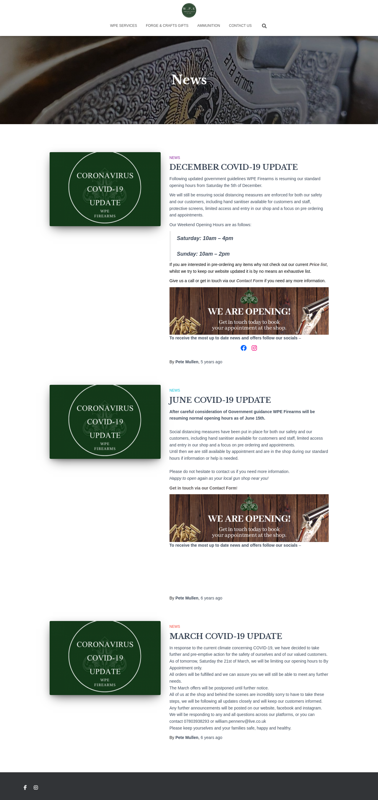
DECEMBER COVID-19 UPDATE (234, 167)
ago (211, 361)
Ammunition (208, 26)
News (175, 158)
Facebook (25, 788)
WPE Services (123, 26)
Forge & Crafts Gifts (167, 26)
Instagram (36, 788)
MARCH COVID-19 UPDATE (226, 636)
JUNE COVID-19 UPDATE (220, 400)
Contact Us (240, 26)
